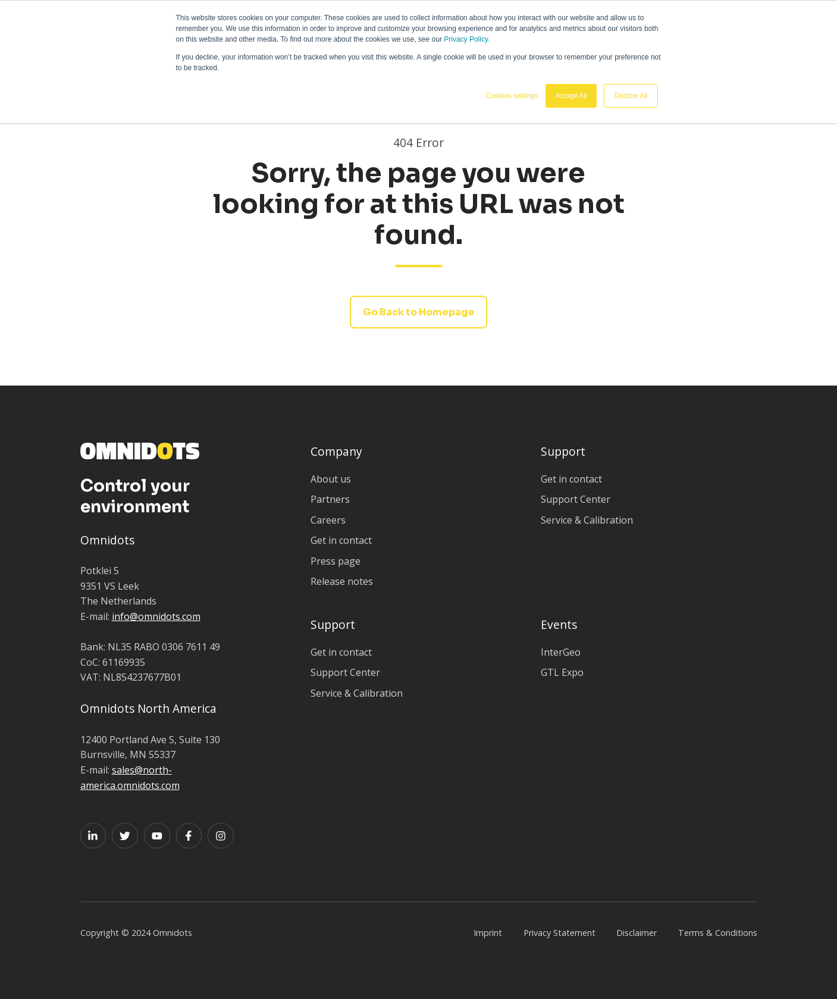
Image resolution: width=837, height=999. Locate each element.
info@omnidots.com (156, 616)
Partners (330, 499)
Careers (328, 520)
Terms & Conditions (717, 932)
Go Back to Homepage (419, 312)
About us (331, 479)
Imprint (488, 932)
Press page (335, 561)
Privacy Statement (559, 932)
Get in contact (341, 540)
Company (336, 451)
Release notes (342, 581)
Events (559, 624)
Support (563, 451)
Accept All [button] (571, 96)
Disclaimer (636, 932)
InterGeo (561, 652)
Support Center (575, 499)
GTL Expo (562, 672)
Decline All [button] (630, 96)
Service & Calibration (587, 520)
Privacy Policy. (467, 39)
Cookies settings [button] (512, 96)
